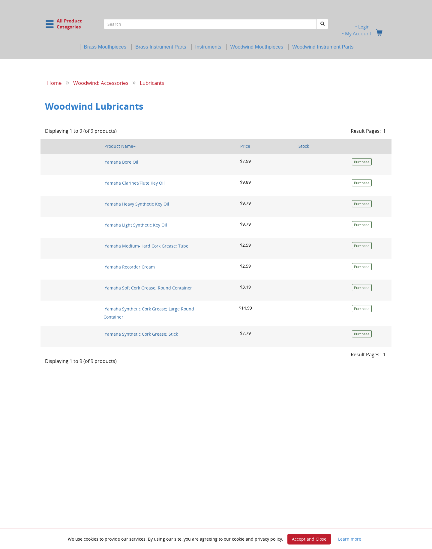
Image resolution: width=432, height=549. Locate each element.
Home (54, 82)
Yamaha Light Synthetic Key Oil (136, 225)
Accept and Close (309, 539)
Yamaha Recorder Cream (130, 267)
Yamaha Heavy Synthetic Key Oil (137, 204)
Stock (303, 146)
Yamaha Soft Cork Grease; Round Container (148, 288)
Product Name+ (120, 146)
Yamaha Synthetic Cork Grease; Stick (141, 334)
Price (245, 146)
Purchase (362, 162)
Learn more (349, 539)
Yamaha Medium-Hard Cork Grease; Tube (146, 246)
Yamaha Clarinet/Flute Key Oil (135, 183)
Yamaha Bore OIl (121, 162)
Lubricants (152, 82)
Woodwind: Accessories (100, 82)
